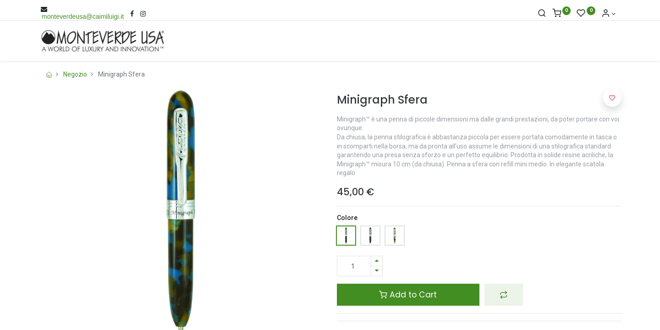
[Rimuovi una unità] (376, 271)
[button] (503, 295)
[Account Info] (608, 13)
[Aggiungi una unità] (376, 261)
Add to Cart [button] (408, 294)
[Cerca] (542, 13)
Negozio (75, 74)
